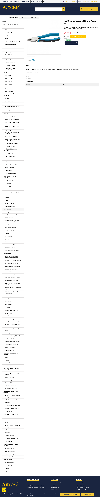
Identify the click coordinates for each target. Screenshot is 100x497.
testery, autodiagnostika (11, 212)
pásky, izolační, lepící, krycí (12, 336)
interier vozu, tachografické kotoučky (12, 284)
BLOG (32, 1)
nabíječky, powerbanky (11, 438)
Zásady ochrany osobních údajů (35, 485)
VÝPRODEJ (16, 1)
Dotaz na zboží (72, 43)
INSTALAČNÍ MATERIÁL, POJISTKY (13, 316)
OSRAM (7, 30)
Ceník (44, 1)
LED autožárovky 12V (10, 57)
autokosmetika (9, 180)
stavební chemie (9, 203)
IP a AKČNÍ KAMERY (10, 451)
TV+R (6, 423)
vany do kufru (8, 299)
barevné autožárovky (11, 44)
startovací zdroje (9, 218)
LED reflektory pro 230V (11, 386)
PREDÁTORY (8, 104)
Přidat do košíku (77, 36)
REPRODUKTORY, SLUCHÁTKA (12, 454)
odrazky (7, 402)
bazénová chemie (10, 206)
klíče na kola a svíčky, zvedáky (13, 260)
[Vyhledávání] (50, 9)
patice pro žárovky (10, 350)
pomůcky (7, 468)
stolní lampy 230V (10, 377)
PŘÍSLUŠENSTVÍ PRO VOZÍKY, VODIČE (11, 392)
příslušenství (8, 170)
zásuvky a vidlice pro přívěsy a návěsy (13, 396)
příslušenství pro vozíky (11, 400)
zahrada (7, 432)
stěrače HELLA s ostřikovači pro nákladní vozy (13, 139)
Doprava (29, 483)
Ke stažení (39, 1)
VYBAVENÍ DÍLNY (8, 209)
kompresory (8, 304)
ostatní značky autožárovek (12, 41)
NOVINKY (5, 1)
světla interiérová (9, 91)
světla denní (8, 84)
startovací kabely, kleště (11, 263)
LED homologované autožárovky (10, 53)
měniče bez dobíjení (10, 153)
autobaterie (8, 239)
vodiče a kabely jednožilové (12, 405)
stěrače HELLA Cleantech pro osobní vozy (12, 123)
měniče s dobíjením (10, 156)
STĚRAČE (6, 114)
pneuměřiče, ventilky (10, 272)
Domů (4, 21)
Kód (65, 23)
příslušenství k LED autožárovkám (10, 69)
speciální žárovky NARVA (11, 388)
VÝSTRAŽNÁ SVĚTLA (10, 111)
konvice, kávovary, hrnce (11, 310)
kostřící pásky (9, 333)
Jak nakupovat (55, 487)
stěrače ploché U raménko (12, 119)
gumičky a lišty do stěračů (12, 143)
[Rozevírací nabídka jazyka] (67, 1)
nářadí (7, 225)
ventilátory (8, 296)
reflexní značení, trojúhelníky (12, 277)
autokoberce (8, 302)
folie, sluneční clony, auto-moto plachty (12, 292)
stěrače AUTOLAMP (10, 117)
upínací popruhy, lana (11, 275)
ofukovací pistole (9, 230)
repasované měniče (10, 173)
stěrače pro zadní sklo (11, 136)
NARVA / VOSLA (9, 33)
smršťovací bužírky (10, 339)
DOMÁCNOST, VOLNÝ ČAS (11, 414)
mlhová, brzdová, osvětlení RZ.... (12, 87)
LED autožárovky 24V (10, 60)
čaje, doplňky (8, 465)
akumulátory (8, 236)
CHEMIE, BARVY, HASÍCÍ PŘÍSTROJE (10, 176)
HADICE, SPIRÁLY (9, 366)
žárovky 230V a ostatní (11, 383)
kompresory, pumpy (10, 227)
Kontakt (53, 485)
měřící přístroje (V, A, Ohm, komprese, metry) (12, 221)
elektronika (8, 420)
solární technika (9, 167)
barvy (6, 200)
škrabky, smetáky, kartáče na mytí (13, 288)
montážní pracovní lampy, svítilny (12, 373)
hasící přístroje (9, 186)
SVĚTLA (6, 72)
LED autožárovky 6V (10, 63)
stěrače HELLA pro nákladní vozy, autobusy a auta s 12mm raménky (13, 132)
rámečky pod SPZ (10, 411)
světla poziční (8, 81)
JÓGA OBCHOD (8, 460)
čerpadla (7, 307)
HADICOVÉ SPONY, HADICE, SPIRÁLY (11, 353)
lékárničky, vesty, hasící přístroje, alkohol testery (11, 257)
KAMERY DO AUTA (9, 448)
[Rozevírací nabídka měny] (74, 1)
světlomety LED (9, 75)
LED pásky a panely (10, 65)
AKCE (10, 1)
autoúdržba (8, 183)
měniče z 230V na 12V (11, 165)
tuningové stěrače (10, 146)
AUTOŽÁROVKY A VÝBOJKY (11, 24)
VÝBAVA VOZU (7, 253)
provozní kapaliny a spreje (12, 192)
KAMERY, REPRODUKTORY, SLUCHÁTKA (11, 444)
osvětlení (7, 417)
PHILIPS (7, 35)
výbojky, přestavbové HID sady (13, 47)
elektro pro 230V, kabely (11, 347)
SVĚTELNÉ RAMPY (9, 101)
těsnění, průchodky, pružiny (12, 341)
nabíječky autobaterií (11, 215)
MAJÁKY (7, 98)
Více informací (30, 495)
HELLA (6, 38)
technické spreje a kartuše (12, 195)
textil (6, 471)
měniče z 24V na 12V (10, 159)
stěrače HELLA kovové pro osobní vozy (12, 127)
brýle (6, 430)
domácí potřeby (9, 435)
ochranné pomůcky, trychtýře (13, 245)
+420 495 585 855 (80, 485)
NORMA (7, 360)
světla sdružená (9, 78)
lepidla (7, 197)
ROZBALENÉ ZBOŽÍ (8, 457)
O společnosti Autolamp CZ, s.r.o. (35, 487)
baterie (7, 233)
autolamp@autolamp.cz (82, 487)
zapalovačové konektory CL (12, 269)
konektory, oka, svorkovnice (12, 322)
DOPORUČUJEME (25, 1)
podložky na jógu (9, 462)
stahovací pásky (9, 319)
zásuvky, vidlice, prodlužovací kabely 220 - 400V (13, 426)
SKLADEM (28, 79)
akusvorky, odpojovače (11, 344)
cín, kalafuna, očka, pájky (11, 250)
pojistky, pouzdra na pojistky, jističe (12, 325)
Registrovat (94, 1)
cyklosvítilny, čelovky (10, 380)
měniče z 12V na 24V (10, 162)
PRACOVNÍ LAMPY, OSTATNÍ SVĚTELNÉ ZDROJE (11, 369)
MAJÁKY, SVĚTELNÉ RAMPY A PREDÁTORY (11, 94)
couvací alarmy (9, 313)
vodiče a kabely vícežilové (12, 408)
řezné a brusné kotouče (11, 242)
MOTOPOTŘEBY (8, 441)
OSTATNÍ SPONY (9, 363)
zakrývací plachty (9, 247)
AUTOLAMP (8, 27)
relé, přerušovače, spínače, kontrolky (12, 329)
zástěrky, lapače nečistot (11, 280)
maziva (7, 189)
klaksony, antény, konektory (12, 266)
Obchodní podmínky (56, 483)
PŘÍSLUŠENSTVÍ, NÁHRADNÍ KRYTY (12, 107)
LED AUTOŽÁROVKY (9, 50)
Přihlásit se (85, 1)
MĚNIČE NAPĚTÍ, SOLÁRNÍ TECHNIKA (10, 149)
